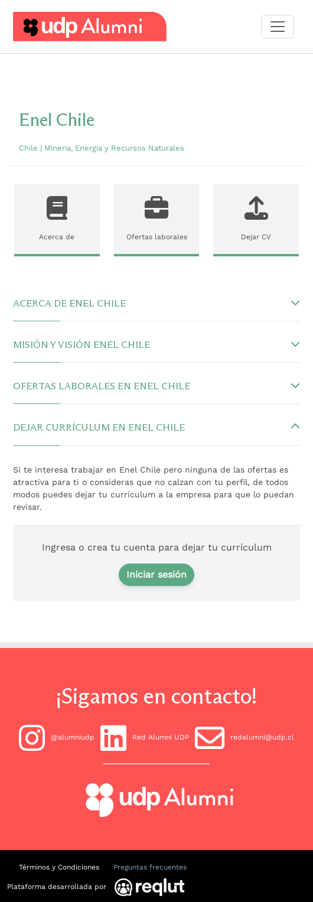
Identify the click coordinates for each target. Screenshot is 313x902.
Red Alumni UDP (144, 738)
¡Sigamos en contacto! (156, 696)
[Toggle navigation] (277, 26)
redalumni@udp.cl (244, 738)
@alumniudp (56, 738)
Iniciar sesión (156, 574)
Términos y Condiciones (59, 867)
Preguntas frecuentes (150, 867)
